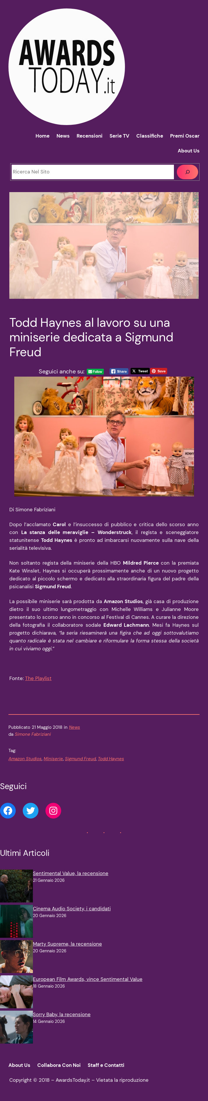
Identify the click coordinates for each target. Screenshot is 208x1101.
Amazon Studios (25, 759)
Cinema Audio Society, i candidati (72, 908)
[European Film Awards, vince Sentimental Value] (16, 993)
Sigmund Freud (80, 759)
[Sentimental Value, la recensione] (16, 887)
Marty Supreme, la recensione (67, 944)
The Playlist (38, 678)
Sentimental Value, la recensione (70, 873)
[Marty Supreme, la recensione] (16, 957)
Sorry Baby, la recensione (62, 1014)
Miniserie (53, 759)
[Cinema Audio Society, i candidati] (16, 922)
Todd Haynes (111, 759)
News (74, 727)
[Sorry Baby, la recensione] (16, 1028)
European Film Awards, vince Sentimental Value (87, 979)
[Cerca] (187, 172)
